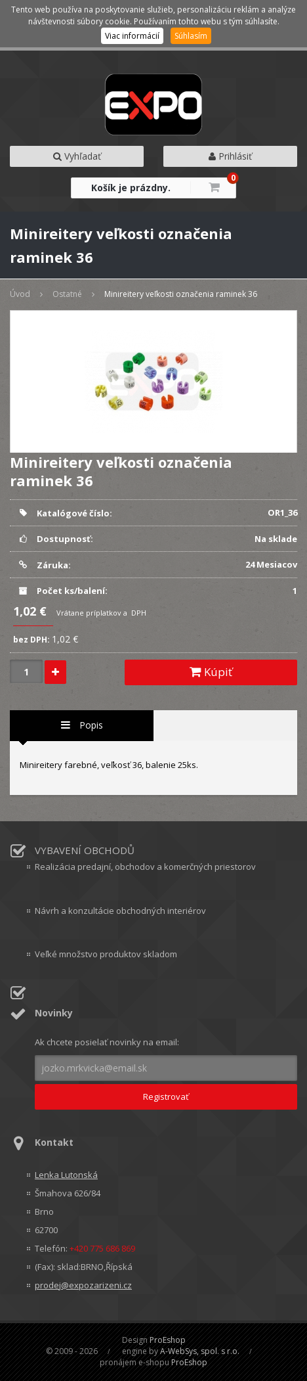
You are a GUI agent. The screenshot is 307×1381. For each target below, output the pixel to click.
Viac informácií (132, 35)
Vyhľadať (77, 156)
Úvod (20, 294)
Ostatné (67, 294)
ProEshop (168, 1340)
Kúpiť (211, 671)
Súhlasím (190, 35)
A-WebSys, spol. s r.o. (199, 1351)
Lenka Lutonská (66, 1175)
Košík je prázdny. (131, 187)
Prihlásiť (230, 156)
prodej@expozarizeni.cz (83, 1285)
